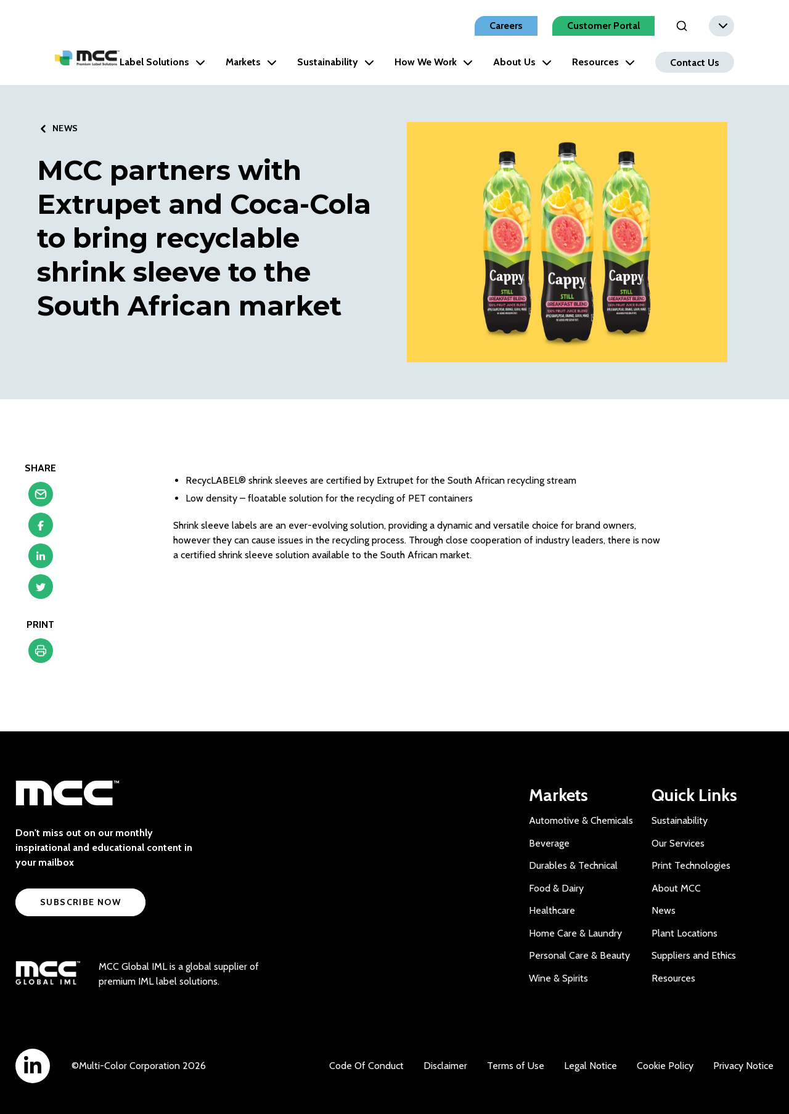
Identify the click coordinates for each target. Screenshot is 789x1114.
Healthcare (552, 910)
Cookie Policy (665, 1065)
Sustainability (335, 62)
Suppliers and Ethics (694, 955)
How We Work (433, 62)
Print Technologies (691, 865)
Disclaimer (445, 1065)
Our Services (678, 843)
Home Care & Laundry (575, 933)
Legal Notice (590, 1065)
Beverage (549, 843)
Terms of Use (515, 1065)
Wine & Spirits (558, 978)
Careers (506, 25)
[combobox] (721, 25)
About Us (522, 62)
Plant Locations (684, 933)
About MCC (676, 888)
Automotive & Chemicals (581, 820)
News (664, 910)
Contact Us (694, 62)
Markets (251, 62)
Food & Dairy (556, 888)
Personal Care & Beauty (579, 955)
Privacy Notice (743, 1065)
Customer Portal (603, 25)
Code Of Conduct (366, 1065)
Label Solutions (162, 62)
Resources (603, 62)
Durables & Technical (573, 865)
